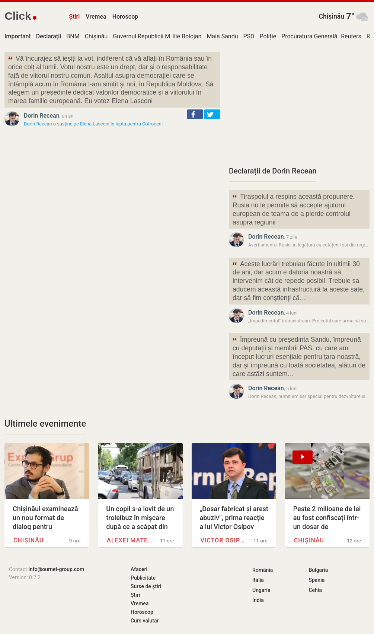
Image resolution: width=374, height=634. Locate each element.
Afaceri (139, 569)
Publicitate (143, 578)
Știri (74, 16)
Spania (317, 580)
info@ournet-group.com (56, 569)
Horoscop (125, 16)
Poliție (268, 36)
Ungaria (261, 590)
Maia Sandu (222, 36)
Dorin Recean (42, 115)
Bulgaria (318, 570)
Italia (258, 580)
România (262, 570)
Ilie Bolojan (186, 36)
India (258, 600)
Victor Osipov (224, 540)
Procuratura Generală (309, 36)
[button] (195, 114)
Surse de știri (146, 586)
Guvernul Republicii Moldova (150, 36)
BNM (72, 36)
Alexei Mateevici (130, 540)
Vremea (96, 16)
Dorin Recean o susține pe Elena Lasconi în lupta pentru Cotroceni (93, 124)
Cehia (315, 590)
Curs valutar (145, 621)
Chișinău (331, 16)
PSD (249, 36)
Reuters (351, 36)
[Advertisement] (299, 104)
